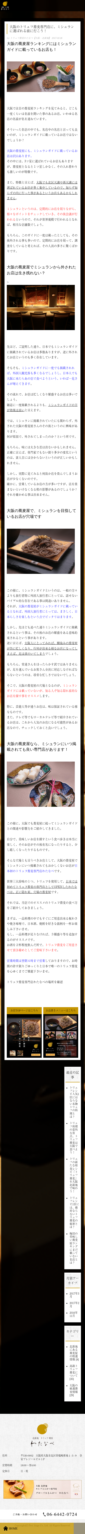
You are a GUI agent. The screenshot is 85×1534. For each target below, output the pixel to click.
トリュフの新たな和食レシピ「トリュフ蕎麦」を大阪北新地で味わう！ (74, 1175)
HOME (13, 1528)
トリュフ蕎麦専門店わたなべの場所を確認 (35, 981)
